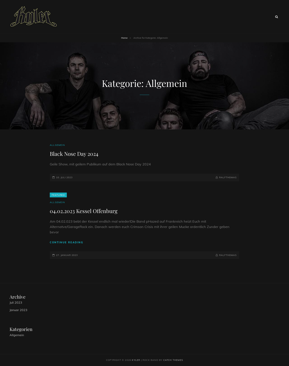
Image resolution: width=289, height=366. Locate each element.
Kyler (136, 360)
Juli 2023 (16, 302)
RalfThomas (228, 177)
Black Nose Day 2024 (74, 153)
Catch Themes (173, 360)
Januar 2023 (18, 310)
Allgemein (57, 145)
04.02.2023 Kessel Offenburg (84, 210)
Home (124, 37)
